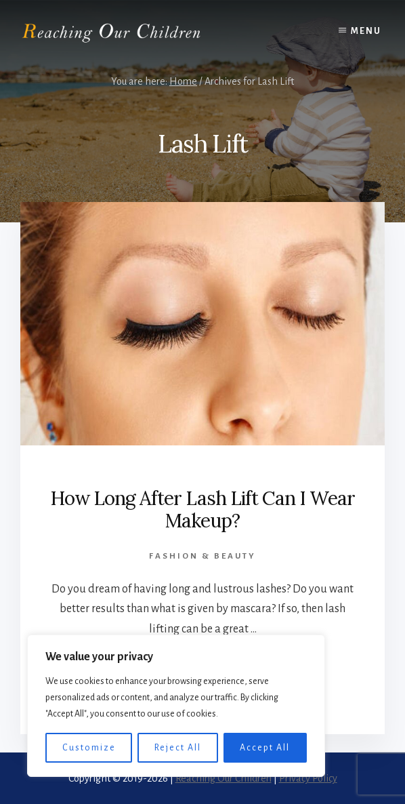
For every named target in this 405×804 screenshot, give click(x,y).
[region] (176, 706)
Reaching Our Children (223, 778)
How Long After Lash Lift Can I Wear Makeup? (202, 510)
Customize (89, 747)
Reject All (177, 747)
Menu (366, 31)
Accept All (265, 747)
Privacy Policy (308, 778)
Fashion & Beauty (202, 556)
